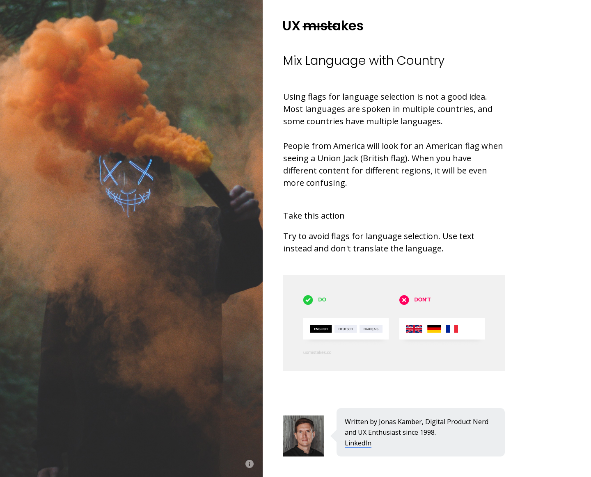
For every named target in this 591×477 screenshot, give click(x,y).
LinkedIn (358, 442)
